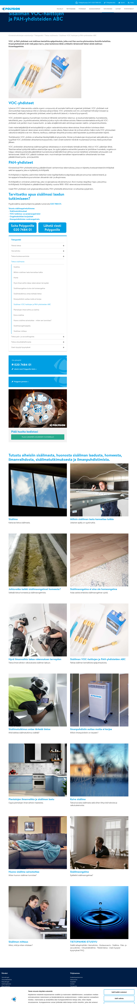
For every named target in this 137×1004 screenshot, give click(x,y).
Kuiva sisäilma (19, 315)
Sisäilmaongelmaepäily (22, 326)
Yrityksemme (70, 9)
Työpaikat (82, 9)
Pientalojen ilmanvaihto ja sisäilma (26, 310)
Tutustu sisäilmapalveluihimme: (22, 208)
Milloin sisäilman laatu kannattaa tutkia (28, 272)
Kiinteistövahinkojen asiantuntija (21, 35)
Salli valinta (119, 984)
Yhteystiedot (129, 9)
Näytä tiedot (114, 1000)
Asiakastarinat (94, 9)
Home (16, 278)
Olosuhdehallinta (7, 961)
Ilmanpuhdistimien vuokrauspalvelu (25, 219)
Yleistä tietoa (16, 245)
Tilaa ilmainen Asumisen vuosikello (38, 437)
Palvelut (60, 9)
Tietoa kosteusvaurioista (20, 256)
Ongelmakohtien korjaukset (21, 216)
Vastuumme (73, 961)
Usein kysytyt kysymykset (20, 347)
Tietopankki (107, 9)
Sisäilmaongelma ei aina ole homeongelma (29, 288)
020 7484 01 (55, 204)
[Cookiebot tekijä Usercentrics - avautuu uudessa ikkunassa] (13, 999)
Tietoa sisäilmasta (51, 35)
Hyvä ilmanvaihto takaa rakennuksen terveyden (31, 283)
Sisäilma (17, 267)
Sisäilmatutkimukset (18, 211)
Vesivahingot (5, 958)
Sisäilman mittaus (20, 331)
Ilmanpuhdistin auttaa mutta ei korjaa (27, 299)
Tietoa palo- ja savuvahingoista (22, 336)
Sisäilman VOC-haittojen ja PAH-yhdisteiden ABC (32, 304)
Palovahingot (5, 963)
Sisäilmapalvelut (6, 965)
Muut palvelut (6, 967)
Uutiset (118, 9)
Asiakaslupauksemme (76, 958)
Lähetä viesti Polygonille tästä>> (25, 369)
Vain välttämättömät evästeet (119, 990)
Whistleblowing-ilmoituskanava (79, 969)
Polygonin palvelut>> (21, 381)
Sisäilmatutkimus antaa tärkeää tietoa (28, 294)
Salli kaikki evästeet (119, 978)
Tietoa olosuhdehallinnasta (21, 342)
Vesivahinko (15, 251)
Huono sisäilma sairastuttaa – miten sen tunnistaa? (32, 320)
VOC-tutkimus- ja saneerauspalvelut (25, 213)
